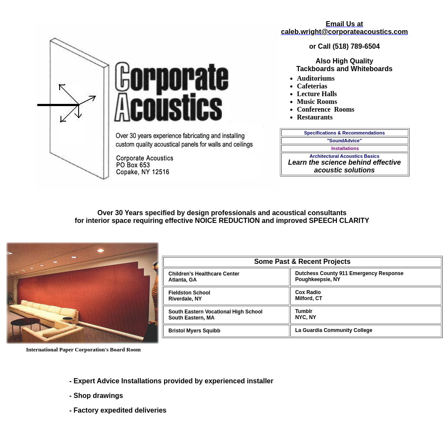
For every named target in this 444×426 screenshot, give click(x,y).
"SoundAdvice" (344, 140)
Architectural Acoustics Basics (345, 156)
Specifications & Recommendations (344, 132)
